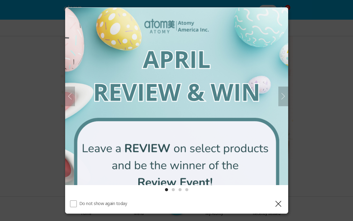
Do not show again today (103, 203)
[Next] (283, 96)
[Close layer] (278, 204)
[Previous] (70, 96)
